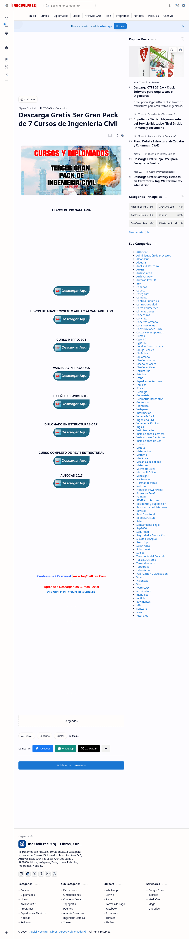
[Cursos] (44, 15)
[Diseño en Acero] (142, 223)
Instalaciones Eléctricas (150, 434)
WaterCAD (142, 587)
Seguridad (142, 531)
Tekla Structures (146, 559)
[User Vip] (168, 15)
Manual (140, 448)
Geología (141, 392)
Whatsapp (106, 26)
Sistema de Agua (146, 538)
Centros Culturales (147, 301)
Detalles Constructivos (149, 346)
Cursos (140, 336)
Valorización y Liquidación (152, 573)
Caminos (141, 287)
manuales (142, 594)
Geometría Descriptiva (150, 399)
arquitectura (143, 591)
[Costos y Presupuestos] (162, 171)
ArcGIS (140, 269)
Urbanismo (143, 570)
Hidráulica (142, 406)
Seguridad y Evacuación (150, 535)
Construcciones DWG (149, 329)
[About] (6, 67)
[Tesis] (108, 15)
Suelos (140, 552)
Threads (110, 917)
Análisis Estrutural (73, 913)
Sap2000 (141, 528)
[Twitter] (34, 874)
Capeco (140, 290)
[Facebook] (21, 874)
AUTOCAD (142, 252)
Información (143, 413)
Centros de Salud (146, 304)
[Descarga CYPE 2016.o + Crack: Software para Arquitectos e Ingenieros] (156, 61)
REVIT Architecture (147, 500)
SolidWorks (143, 545)
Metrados (142, 465)
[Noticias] (139, 15)
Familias (141, 385)
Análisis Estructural (147, 266)
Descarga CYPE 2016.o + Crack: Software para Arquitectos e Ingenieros (155, 92)
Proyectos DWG (145, 493)
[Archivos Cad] (156, 136)
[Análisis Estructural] (142, 206)
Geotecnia (142, 402)
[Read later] (110, 135)
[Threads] (41, 874)
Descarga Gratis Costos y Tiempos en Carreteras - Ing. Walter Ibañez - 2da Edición (158, 181)
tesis (139, 612)
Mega (152, 904)
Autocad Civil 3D (146, 280)
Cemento (141, 297)
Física (139, 388)
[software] (154, 82)
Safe (139, 521)
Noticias (141, 486)
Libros (140, 444)
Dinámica (142, 353)
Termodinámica (145, 563)
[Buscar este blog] (69, 5)
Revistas (141, 510)
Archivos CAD (28, 904)
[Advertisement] (71, 63)
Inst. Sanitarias (145, 430)
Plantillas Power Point (149, 489)
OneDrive (154, 908)
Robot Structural (146, 517)
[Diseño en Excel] (157, 153)
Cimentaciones (145, 311)
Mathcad (141, 455)
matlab (140, 598)
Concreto (141, 318)
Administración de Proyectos (153, 255)
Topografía (143, 566)
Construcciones (145, 325)
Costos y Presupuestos (150, 332)
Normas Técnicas (146, 482)
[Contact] (6, 74)
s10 (138, 605)
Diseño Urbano (145, 360)
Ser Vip (110, 894)
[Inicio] (32, 15)
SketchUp (142, 542)
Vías (138, 584)
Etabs (139, 378)
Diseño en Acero (146, 364)
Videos (140, 577)
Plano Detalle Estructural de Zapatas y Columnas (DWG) (159, 143)
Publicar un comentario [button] (71, 765)
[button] (6, 5)
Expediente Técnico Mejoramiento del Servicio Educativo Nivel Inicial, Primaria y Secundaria (158, 123)
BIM (138, 283)
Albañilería (142, 259)
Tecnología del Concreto (151, 556)
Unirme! (120, 26)
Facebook (111, 908)
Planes (110, 899)
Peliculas (26, 922)
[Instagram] (28, 874)
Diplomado (143, 357)
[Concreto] (44, 736)
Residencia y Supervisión (151, 503)
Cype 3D (141, 339)
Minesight (142, 476)
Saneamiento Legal (148, 524)
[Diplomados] (61, 15)
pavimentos (143, 601)
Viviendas (142, 580)
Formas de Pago (115, 904)
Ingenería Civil (145, 416)
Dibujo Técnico (145, 350)
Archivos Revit (144, 276)
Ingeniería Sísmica (147, 423)
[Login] (6, 59)
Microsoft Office (146, 472)
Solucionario (144, 549)
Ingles (140, 427)
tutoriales (142, 615)
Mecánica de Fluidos (148, 462)
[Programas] (123, 15)
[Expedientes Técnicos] (160, 114)
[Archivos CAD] (93, 15)
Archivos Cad (144, 273)
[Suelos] (171, 153)
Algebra (141, 262)
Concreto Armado (147, 322)
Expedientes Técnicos (149, 381)
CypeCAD (142, 343)
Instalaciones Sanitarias (150, 437)
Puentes (141, 496)
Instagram (112, 913)
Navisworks (143, 479)
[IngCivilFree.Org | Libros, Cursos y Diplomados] (24, 5)
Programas (27, 908)
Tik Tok (110, 922)
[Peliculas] (153, 15)
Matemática (143, 451)
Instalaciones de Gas (148, 441)
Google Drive (156, 890)
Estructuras (143, 371)
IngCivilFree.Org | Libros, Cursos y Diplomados (58, 931)
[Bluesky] (48, 874)
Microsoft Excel (145, 469)
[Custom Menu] (6, 40)
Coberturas (143, 315)
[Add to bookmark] (180, 49)
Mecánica (142, 458)
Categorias (143, 294)
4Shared (153, 894)
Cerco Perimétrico (147, 308)
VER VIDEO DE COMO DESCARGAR (71, 592)
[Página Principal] (6, 18)
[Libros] (77, 15)
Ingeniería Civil (145, 420)
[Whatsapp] (54, 874)
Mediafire (154, 899)
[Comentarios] (173, 49)
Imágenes (142, 409)
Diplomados (28, 894)
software (141, 608)
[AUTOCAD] (26, 736)
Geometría (142, 395)
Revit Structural (145, 514)
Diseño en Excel (145, 367)
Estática (141, 374)
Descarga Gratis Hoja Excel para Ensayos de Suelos (156, 161)
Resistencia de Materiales (151, 507)
